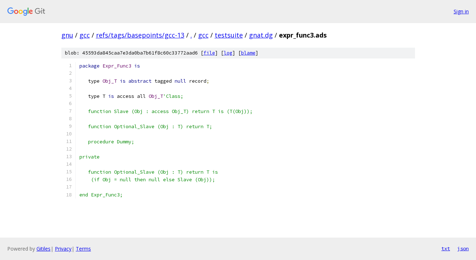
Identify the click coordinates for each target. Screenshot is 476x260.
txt (445, 248)
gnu (67, 35)
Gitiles (43, 248)
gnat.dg (261, 35)
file (209, 53)
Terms (83, 248)
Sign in (461, 11)
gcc (84, 35)
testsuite (229, 35)
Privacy (63, 248)
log (228, 53)
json (463, 248)
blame (248, 53)
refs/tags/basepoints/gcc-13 (140, 35)
